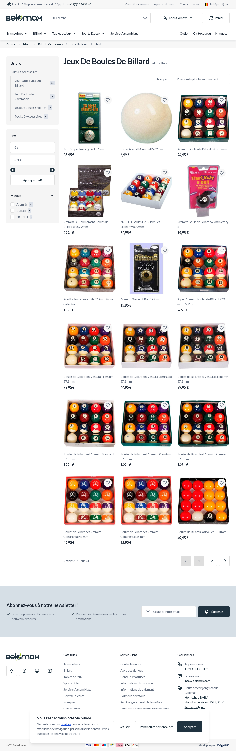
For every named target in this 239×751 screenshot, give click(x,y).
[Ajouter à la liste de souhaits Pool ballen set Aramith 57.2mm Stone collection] (108, 250)
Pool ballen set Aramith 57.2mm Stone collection (89, 305)
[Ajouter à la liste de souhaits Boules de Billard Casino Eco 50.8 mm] (222, 483)
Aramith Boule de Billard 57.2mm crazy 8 (203, 227)
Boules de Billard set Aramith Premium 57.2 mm (146, 460)
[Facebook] (11, 671)
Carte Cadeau (72, 708)
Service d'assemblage (124, 33)
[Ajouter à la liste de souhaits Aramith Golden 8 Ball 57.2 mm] (165, 250)
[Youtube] (50, 671)
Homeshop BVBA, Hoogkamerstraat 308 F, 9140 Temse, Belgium (204, 702)
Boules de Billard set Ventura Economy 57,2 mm (203, 382)
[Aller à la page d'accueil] (24, 18)
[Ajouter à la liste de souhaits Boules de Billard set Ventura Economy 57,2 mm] (222, 328)
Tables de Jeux (64, 33)
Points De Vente (73, 696)
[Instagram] (24, 671)
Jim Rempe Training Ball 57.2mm (89, 152)
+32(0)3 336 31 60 (197, 669)
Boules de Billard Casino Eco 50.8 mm (203, 535)
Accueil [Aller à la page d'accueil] (10, 44)
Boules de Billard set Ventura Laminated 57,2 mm (146, 382)
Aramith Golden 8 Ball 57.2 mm (146, 302)
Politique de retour (132, 696)
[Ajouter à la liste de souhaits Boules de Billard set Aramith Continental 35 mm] (165, 483)
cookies (66, 724)
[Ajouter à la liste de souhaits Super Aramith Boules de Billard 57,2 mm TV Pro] (222, 250)
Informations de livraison (136, 683)
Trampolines (17, 33)
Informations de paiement (137, 689)
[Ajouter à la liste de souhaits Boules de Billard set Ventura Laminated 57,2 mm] (165, 328)
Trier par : (162, 79)
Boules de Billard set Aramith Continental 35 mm (146, 537)
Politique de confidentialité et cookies (145, 708)
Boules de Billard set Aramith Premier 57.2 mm (203, 460)
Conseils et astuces (137, 4)
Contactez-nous (189, 4)
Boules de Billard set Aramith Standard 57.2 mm (89, 460)
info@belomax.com (197, 680)
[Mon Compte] (178, 18)
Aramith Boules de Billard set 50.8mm (203, 152)
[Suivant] (224, 561)
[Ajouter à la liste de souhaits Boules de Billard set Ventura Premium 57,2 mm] (108, 328)
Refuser (124, 727)
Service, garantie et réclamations (141, 702)
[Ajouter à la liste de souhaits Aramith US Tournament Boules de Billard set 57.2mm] (108, 173)
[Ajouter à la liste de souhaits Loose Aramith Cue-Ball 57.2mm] (165, 100)
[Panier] (216, 18)
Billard (40, 33)
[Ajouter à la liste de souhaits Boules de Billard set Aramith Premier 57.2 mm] (222, 405)
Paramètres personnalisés (156, 727)
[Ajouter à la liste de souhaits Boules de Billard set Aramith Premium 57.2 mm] (165, 405)
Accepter (190, 727)
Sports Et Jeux (94, 33)
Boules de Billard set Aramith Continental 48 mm (89, 537)
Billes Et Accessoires (50, 44)
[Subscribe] (214, 611)
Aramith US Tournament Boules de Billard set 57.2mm (89, 227)
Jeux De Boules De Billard (86, 44)
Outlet (184, 33)
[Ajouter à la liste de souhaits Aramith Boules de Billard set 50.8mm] (222, 100)
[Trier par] (201, 79)
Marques (221, 33)
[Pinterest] (37, 671)
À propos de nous (164, 4)
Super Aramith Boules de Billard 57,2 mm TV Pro (203, 305)
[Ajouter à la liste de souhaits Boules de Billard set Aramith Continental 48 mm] (108, 483)
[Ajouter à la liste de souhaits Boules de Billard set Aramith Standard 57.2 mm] (108, 405)
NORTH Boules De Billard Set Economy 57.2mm (146, 227)
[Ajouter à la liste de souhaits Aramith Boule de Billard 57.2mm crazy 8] (222, 173)
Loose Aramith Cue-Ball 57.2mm (146, 152)
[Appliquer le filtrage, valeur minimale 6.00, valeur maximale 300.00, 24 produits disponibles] (32, 180)
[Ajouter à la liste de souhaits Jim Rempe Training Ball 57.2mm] (108, 100)
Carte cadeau (202, 33)
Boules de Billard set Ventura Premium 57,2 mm (89, 382)
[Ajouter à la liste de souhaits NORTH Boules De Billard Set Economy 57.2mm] (165, 173)
